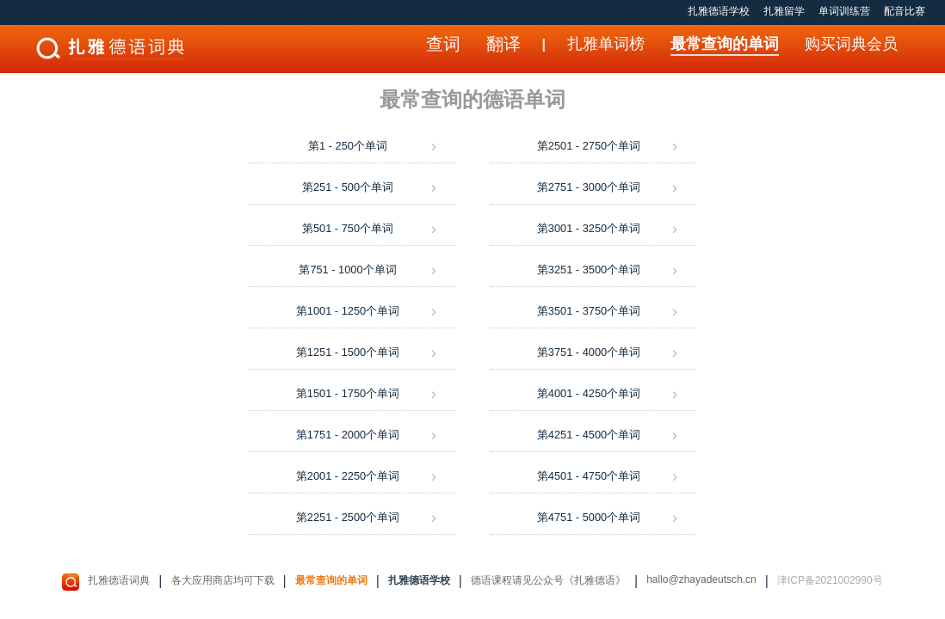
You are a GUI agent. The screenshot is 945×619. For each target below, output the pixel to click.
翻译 (503, 43)
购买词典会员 (851, 43)
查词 (443, 43)
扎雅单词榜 (606, 43)
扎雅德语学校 (719, 11)
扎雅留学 (784, 11)
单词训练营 (844, 11)
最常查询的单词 (724, 43)
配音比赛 (904, 11)
